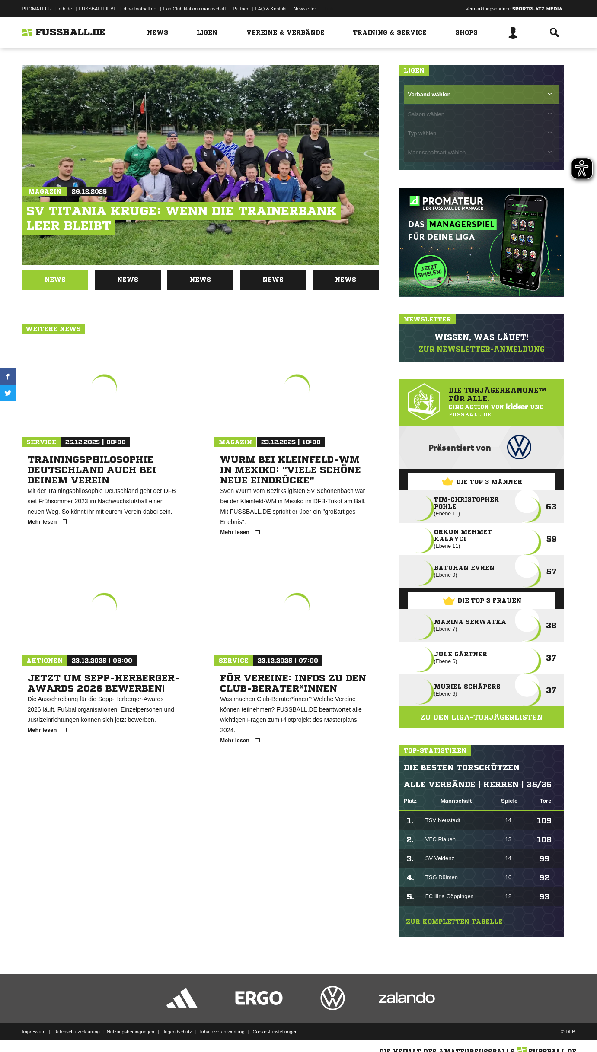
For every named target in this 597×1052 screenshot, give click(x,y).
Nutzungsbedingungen (130, 1031)
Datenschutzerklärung (77, 1031)
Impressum (33, 1031)
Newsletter (305, 8)
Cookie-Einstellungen (275, 1031)
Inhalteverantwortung (222, 1031)
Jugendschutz (177, 1031)
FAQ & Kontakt (271, 8)
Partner (240, 8)
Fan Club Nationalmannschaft (194, 8)
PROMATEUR (37, 8)
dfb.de (65, 8)
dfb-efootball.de (140, 8)
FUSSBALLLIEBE (97, 8)
